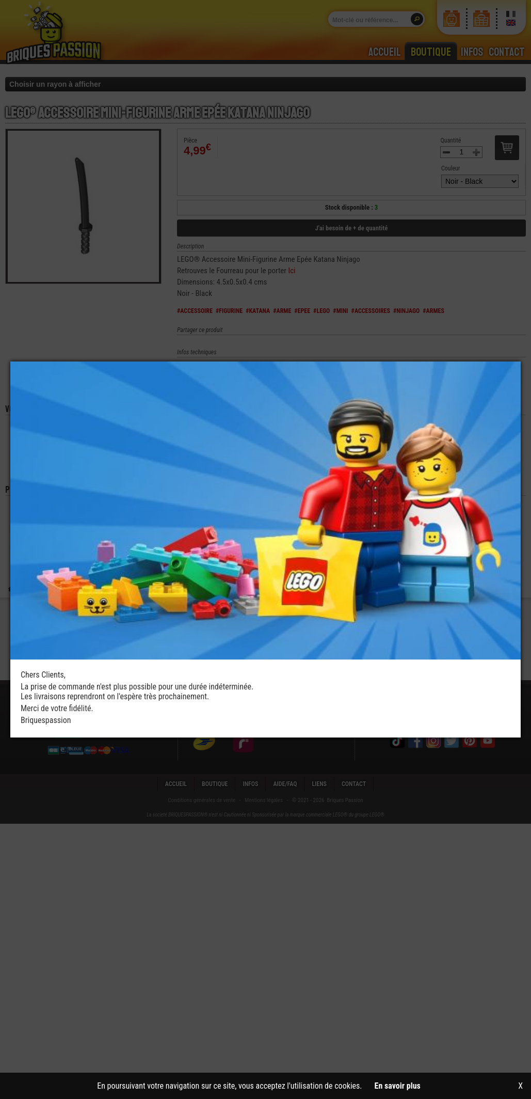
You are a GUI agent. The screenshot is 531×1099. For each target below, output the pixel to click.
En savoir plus (398, 1086)
